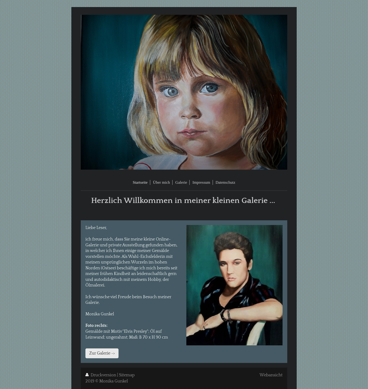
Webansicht (271, 375)
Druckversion (101, 375)
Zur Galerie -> (102, 353)
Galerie (92, 302)
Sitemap (127, 375)
